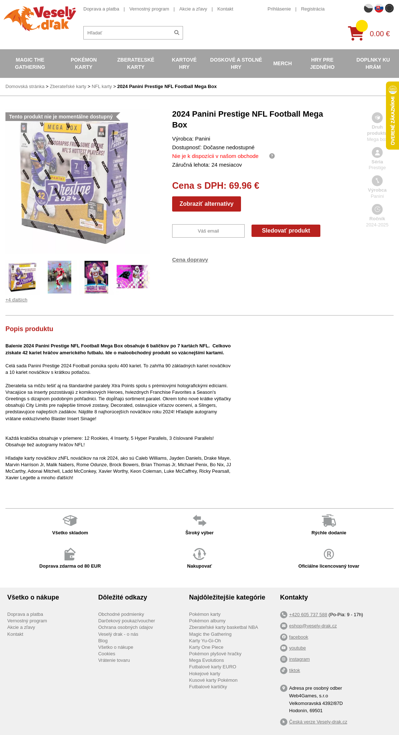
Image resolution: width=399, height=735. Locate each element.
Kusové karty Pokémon (213, 680)
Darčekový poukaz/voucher (126, 620)
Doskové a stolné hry (236, 63)
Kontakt (225, 9)
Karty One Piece (206, 647)
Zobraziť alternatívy (206, 204)
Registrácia (313, 9)
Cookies (106, 653)
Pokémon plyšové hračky (215, 653)
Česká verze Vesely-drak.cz (318, 721)
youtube (297, 648)
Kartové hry (184, 63)
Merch (282, 63)
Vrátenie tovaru (114, 660)
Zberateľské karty (135, 63)
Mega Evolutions (206, 660)
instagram (299, 659)
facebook (298, 637)
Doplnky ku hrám (373, 63)
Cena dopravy (190, 259)
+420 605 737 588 (308, 614)
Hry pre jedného (322, 63)
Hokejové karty (204, 673)
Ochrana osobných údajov (125, 627)
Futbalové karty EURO (212, 666)
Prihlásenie (279, 9)
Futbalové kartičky (208, 686)
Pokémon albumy (207, 620)
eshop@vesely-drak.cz (313, 625)
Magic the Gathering (30, 63)
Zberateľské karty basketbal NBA (223, 627)
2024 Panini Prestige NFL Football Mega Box (167, 86)
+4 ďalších (16, 299)
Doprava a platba (101, 9)
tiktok (294, 670)
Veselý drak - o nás (118, 634)
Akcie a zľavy (193, 9)
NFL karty (102, 86)
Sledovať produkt (286, 230)
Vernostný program (149, 9)
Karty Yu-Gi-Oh (205, 640)
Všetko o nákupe (115, 647)
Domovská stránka (25, 86)
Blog (103, 640)
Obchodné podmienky (121, 614)
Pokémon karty (84, 63)
